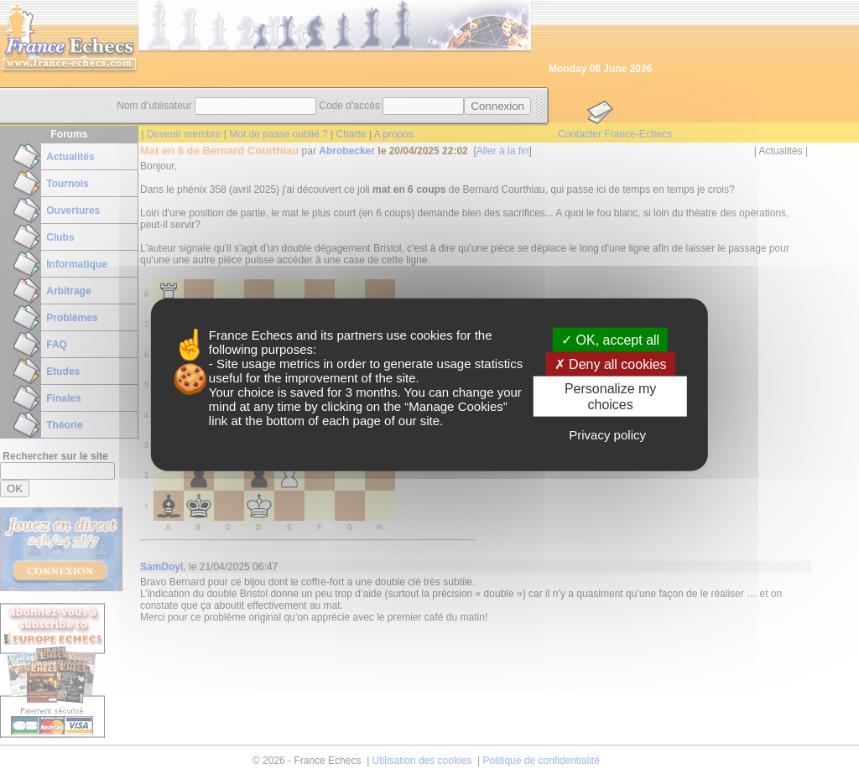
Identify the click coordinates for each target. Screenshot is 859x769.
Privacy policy (607, 435)
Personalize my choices (610, 397)
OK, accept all (610, 339)
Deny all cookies (610, 363)
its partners (351, 334)
